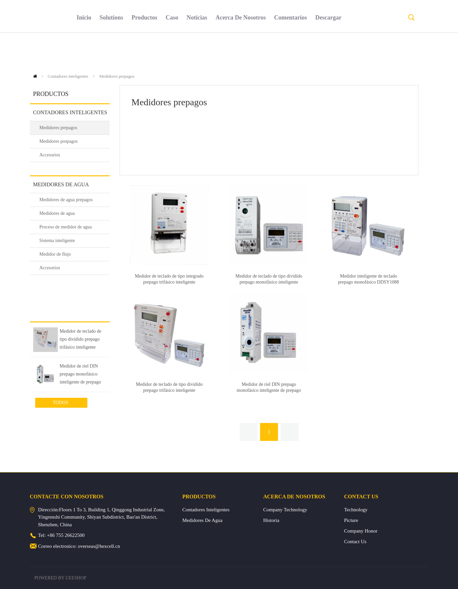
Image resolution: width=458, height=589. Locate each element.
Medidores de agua (61, 184)
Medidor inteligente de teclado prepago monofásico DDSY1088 (368, 279)
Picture (351, 520)
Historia (271, 520)
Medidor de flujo (55, 254)
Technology (356, 509)
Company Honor (360, 531)
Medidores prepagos (117, 76)
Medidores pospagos (59, 141)
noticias (197, 51)
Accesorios (50, 154)
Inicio (35, 76)
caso (172, 51)
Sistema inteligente (57, 240)
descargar (328, 51)
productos (144, 51)
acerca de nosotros (241, 51)
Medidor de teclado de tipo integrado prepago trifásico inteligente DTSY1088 (169, 282)
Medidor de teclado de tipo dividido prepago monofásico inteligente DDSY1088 (268, 282)
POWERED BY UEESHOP (61, 577)
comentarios (290, 51)
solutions (111, 51)
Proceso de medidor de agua (66, 226)
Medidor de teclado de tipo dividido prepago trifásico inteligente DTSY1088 (81, 340)
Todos (61, 402)
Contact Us (355, 541)
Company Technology (285, 509)
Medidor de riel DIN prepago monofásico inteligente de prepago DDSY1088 (80, 375)
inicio (84, 51)
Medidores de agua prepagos (66, 199)
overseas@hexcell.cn (99, 546)
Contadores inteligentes (68, 76)
